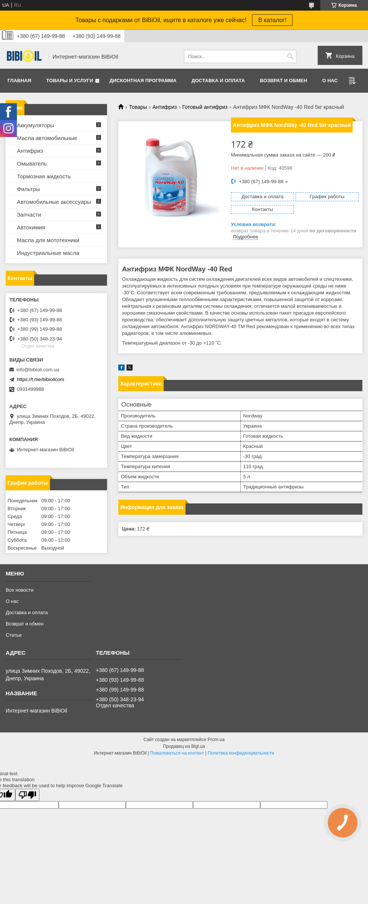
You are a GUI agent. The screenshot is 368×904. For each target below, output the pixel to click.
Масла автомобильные (47, 138)
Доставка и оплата (218, 80)
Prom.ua (216, 739)
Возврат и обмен (283, 80)
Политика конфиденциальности (241, 753)
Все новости (19, 590)
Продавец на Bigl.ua (184, 746)
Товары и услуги (69, 80)
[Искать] (290, 56)
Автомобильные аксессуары (54, 202)
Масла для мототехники (48, 240)
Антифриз (164, 107)
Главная (19, 80)
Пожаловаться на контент (177, 753)
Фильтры (28, 189)
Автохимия (31, 227)
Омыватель (32, 163)
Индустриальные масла (48, 253)
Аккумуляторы (35, 125)
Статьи (13, 635)
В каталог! (272, 20)
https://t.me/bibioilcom (40, 379)
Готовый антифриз (205, 107)
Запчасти (29, 214)
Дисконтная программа (143, 80)
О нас (330, 80)
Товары (138, 107)
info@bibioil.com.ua (38, 369)
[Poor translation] (27, 795)
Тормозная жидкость (44, 176)
